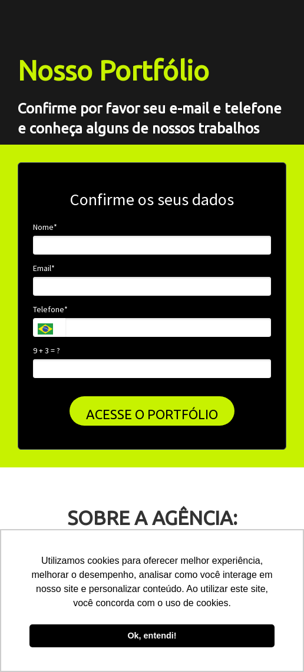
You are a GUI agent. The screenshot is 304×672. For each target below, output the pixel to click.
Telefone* (50, 310)
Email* (44, 268)
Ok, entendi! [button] (151, 635)
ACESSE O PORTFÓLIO (152, 414)
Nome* (45, 227)
